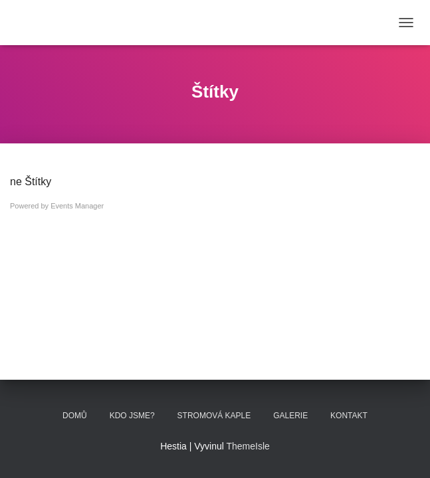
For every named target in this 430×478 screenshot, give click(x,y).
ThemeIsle (248, 446)
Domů (74, 415)
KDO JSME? (132, 415)
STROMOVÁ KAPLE (214, 415)
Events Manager (77, 206)
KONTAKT (349, 415)
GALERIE (290, 415)
